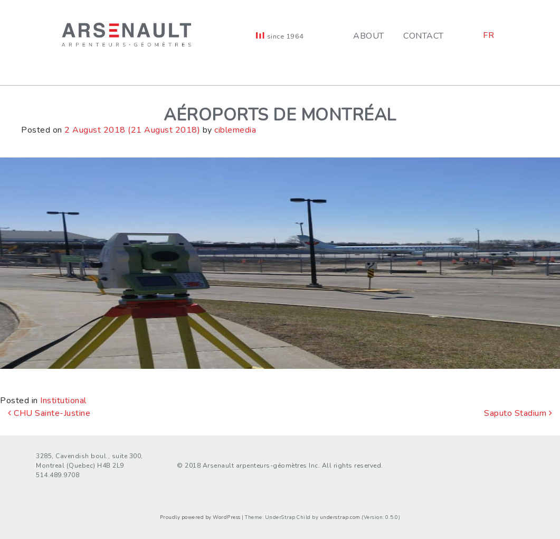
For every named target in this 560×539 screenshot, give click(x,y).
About (368, 36)
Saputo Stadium (518, 413)
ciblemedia (235, 130)
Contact (423, 36)
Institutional (63, 400)
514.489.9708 (57, 475)
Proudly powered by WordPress (200, 517)
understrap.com (340, 517)
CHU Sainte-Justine (49, 413)
